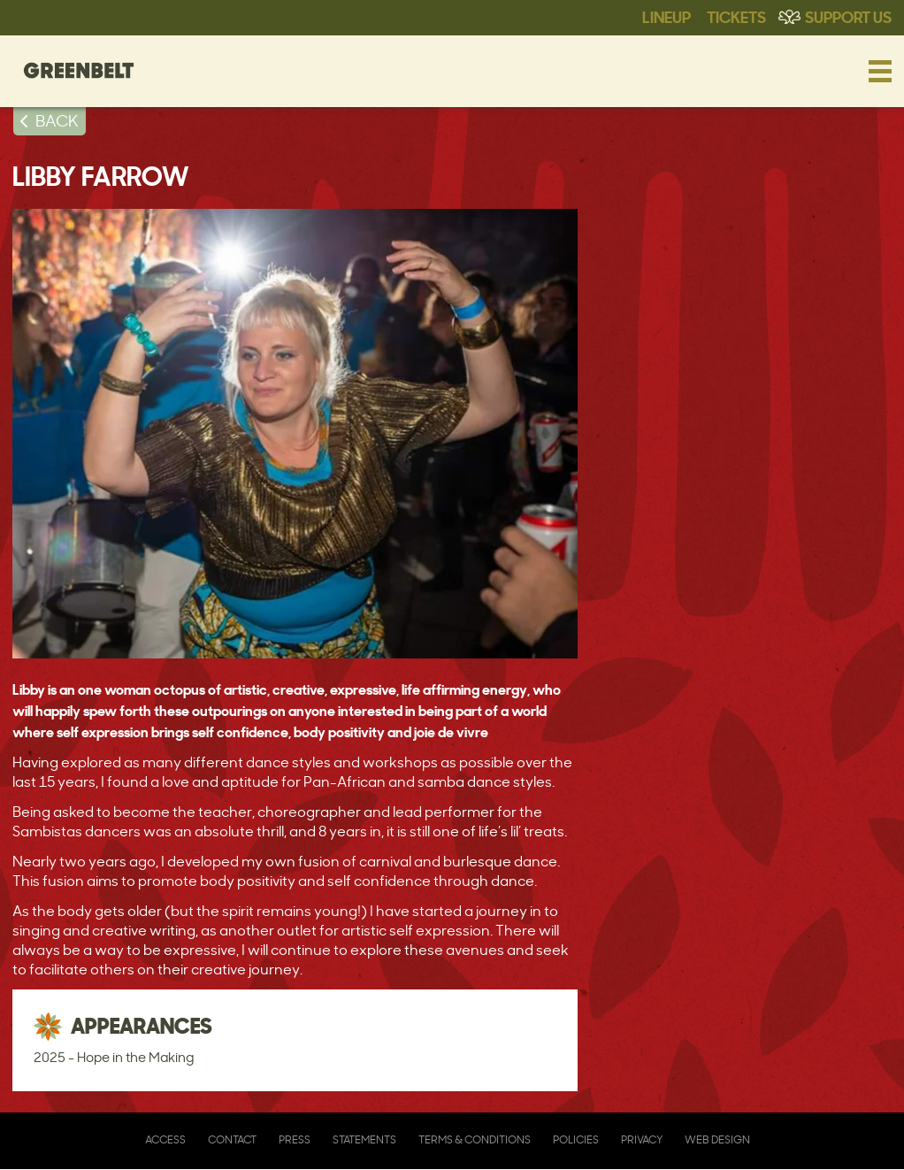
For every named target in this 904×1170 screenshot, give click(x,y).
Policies (576, 1139)
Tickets (736, 15)
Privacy (642, 1139)
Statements (364, 1139)
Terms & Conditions (474, 1139)
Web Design (717, 1139)
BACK (57, 120)
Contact (232, 1139)
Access (165, 1139)
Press (294, 1139)
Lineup (666, 15)
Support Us (848, 15)
